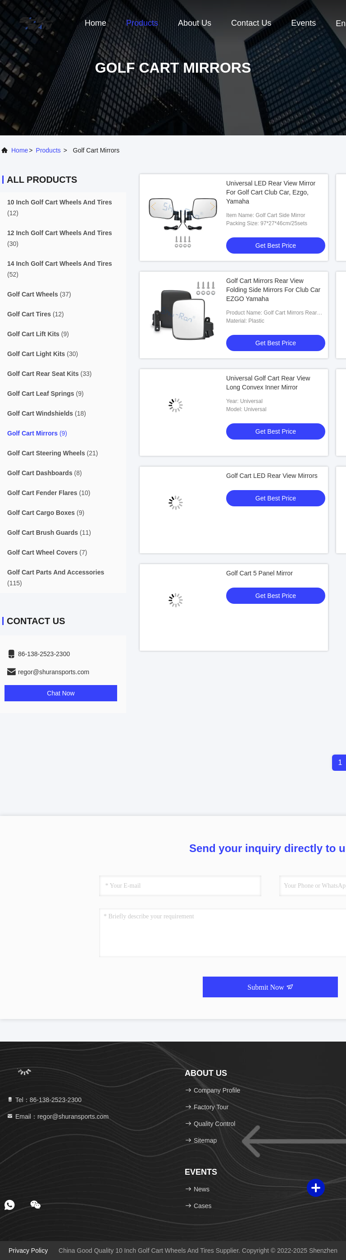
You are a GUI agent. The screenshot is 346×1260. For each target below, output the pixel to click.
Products (142, 23)
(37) (39, 294)
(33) (49, 373)
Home (95, 23)
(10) (48, 492)
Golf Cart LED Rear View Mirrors (272, 475)
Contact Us (251, 23)
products (48, 150)
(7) (47, 552)
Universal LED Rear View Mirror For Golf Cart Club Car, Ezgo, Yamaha (270, 192)
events (303, 23)
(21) (52, 453)
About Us (194, 23)
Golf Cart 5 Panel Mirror (259, 573)
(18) (46, 413)
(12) (59, 208)
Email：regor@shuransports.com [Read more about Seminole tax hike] (57, 1116)
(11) (49, 532)
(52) (59, 269)
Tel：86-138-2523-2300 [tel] (44, 1099)
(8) (44, 473)
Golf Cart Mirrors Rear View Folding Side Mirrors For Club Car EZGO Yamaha (273, 289)
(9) (38, 334)
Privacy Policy (28, 1250)
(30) (59, 238)
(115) (55, 578)
